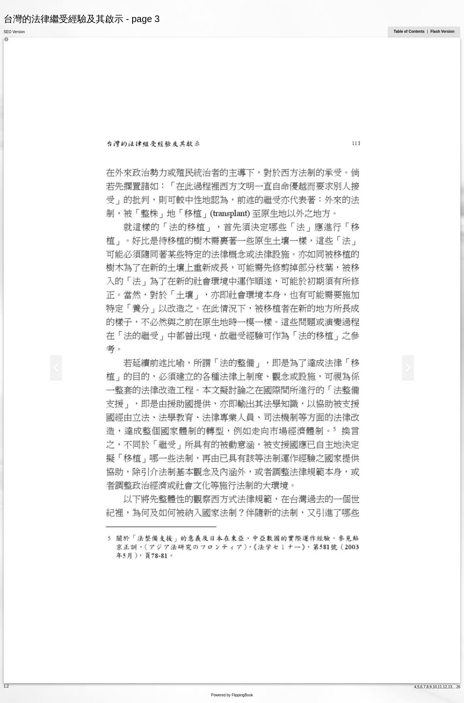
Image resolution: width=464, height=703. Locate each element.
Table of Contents (409, 31)
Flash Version (442, 31)
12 (445, 687)
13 (450, 687)
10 (435, 687)
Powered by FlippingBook (232, 695)
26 (458, 687)
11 (440, 687)
